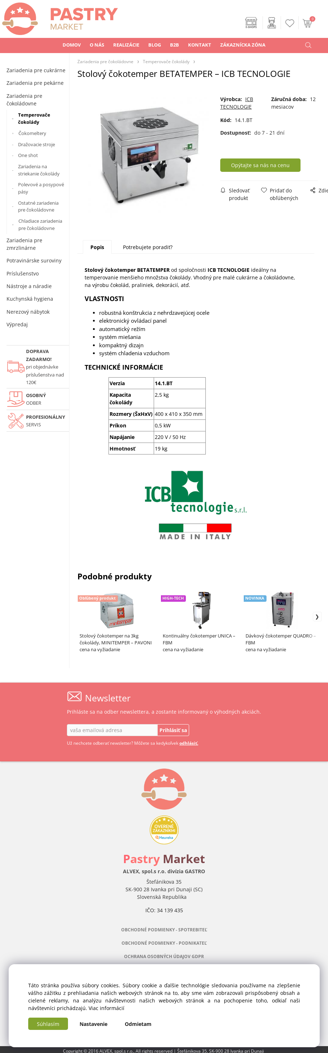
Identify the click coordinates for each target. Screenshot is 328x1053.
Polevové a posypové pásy (41, 188)
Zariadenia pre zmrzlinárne (24, 244)
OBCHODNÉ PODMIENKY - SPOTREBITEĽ (164, 930)
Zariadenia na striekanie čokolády (39, 170)
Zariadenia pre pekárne (35, 82)
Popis (97, 247)
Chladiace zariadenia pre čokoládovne (40, 224)
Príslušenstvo (23, 273)
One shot (28, 155)
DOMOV (72, 45)
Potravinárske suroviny (34, 260)
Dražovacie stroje (36, 144)
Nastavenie (93, 1024)
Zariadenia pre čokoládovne (24, 99)
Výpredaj (17, 324)
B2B (174, 45)
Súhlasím (48, 1024)
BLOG (154, 45)
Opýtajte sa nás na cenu (260, 165)
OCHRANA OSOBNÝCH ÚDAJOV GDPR (164, 956)
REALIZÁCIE (126, 45)
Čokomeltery (32, 133)
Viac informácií (106, 1008)
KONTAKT (199, 45)
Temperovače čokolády (34, 118)
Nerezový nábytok (28, 311)
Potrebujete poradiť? (147, 247)
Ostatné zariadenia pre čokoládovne (38, 206)
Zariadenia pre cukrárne (36, 70)
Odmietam (138, 1024)
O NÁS (97, 45)
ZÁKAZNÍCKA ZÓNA (242, 45)
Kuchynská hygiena (30, 298)
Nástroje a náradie (29, 286)
